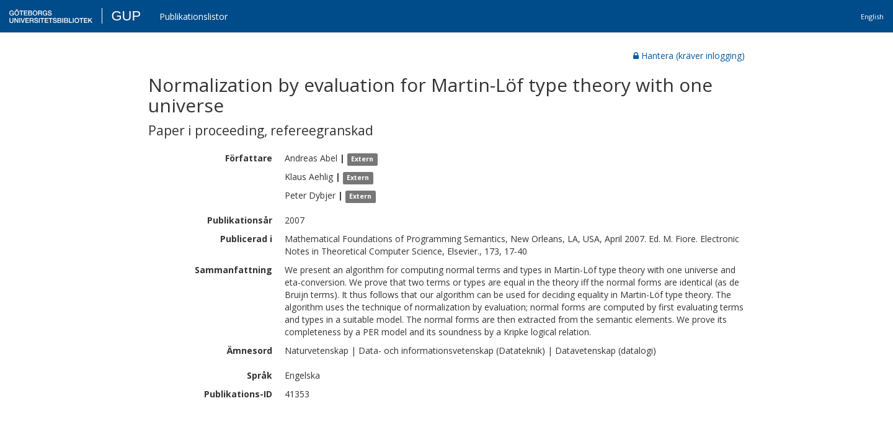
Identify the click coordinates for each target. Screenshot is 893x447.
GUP (126, 16)
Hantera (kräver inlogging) (689, 55)
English (872, 16)
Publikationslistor (193, 16)
